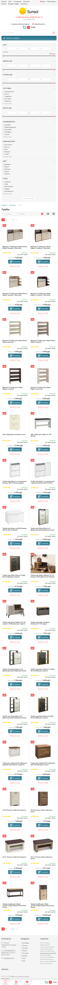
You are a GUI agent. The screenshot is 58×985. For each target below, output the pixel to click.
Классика (7, 182)
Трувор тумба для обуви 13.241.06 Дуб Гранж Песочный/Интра (42, 905)
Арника (6, 134)
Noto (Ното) (7, 144)
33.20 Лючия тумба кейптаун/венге (42, 811)
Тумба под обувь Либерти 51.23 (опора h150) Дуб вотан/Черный (42, 576)
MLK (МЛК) (7, 129)
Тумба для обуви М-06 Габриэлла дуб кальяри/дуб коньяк (43, 764)
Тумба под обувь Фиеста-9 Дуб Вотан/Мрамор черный (14, 576)
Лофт (5, 184)
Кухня (24, 958)
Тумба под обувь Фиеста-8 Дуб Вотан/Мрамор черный (42, 717)
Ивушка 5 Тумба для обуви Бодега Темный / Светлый (40, 247)
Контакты (24, 4)
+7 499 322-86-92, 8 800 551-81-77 (8, 952)
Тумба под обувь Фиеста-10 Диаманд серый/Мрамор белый (14, 670)
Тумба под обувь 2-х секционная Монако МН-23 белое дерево (15, 482)
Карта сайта (5, 978)
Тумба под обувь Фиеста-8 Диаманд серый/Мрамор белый (14, 717)
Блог (10, 1)
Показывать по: (22, 214)
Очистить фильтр (29, 198)
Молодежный (8, 191)
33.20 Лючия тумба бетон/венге (14, 810)
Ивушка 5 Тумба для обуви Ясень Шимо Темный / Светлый (15, 247)
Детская (24, 950)
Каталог (4, 1)
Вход (42, 1)
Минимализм (8, 186)
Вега (5, 149)
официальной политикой (48, 953)
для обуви (7, 98)
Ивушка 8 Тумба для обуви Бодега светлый (40, 388)
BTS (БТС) (7, 125)
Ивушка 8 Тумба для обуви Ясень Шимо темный (43, 341)
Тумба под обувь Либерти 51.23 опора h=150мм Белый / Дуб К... (14, 623)
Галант (6, 154)
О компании (17, 1)
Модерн (6, 189)
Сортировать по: (8, 214)
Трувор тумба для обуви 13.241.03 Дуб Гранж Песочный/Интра (14, 905)
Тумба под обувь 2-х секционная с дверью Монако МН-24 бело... (43, 482)
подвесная (7, 96)
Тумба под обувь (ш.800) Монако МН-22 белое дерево (15, 529)
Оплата (3, 4)
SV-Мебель (7, 132)
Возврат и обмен (13, 4)
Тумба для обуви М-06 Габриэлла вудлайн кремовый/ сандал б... (15, 764)
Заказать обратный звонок (21, 24)
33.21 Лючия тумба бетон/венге (14, 857)
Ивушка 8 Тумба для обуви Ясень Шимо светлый (15, 341)
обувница (7, 101)
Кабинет (24, 955)
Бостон (6, 147)
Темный (6, 174)
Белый (6, 167)
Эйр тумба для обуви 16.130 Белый (41, 435)
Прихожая (12, 205)
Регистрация (51, 1)
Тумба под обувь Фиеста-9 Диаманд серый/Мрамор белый (42, 529)
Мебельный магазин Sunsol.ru (20, 976)
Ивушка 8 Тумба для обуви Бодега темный (12, 388)
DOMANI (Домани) (9, 127)
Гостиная (25, 948)
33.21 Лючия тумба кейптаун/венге (42, 857)
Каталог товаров (11, 38)
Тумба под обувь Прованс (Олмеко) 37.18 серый (40, 623)
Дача (23, 960)
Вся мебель (25, 943)
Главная (4, 205)
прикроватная (8, 91)
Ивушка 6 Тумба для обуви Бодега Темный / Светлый (40, 294)
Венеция (6, 152)
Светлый (6, 169)
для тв (6, 94)
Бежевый (7, 164)
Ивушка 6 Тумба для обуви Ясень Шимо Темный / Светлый (15, 294)
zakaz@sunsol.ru (40, 24)
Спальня (24, 945)
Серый (6, 171)
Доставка (26, 1)
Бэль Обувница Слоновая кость (14, 434)
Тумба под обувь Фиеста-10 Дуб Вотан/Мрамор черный (42, 670)
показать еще (7, 103)
